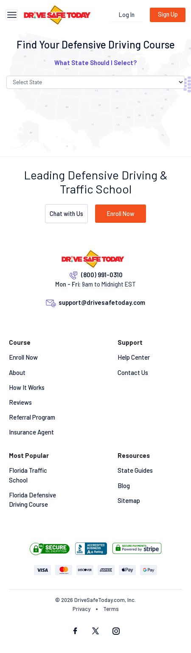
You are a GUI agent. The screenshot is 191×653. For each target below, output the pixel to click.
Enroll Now (121, 213)
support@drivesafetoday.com (102, 302)
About (17, 372)
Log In (127, 14)
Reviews (20, 402)
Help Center (134, 357)
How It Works (27, 387)
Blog (124, 485)
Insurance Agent (31, 432)
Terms (111, 608)
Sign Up (168, 14)
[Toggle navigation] (12, 15)
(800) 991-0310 (102, 274)
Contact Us (133, 372)
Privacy (81, 608)
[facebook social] (75, 632)
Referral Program (32, 417)
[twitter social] (95, 632)
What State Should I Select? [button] (95, 62)
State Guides (135, 470)
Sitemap (129, 500)
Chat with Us (66, 213)
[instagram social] (116, 632)
